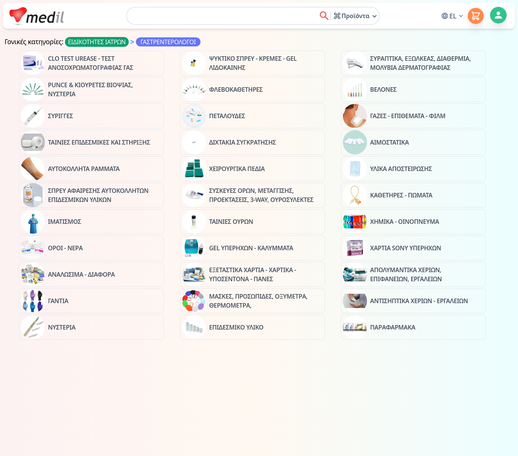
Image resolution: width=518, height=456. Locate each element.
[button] (453, 16)
